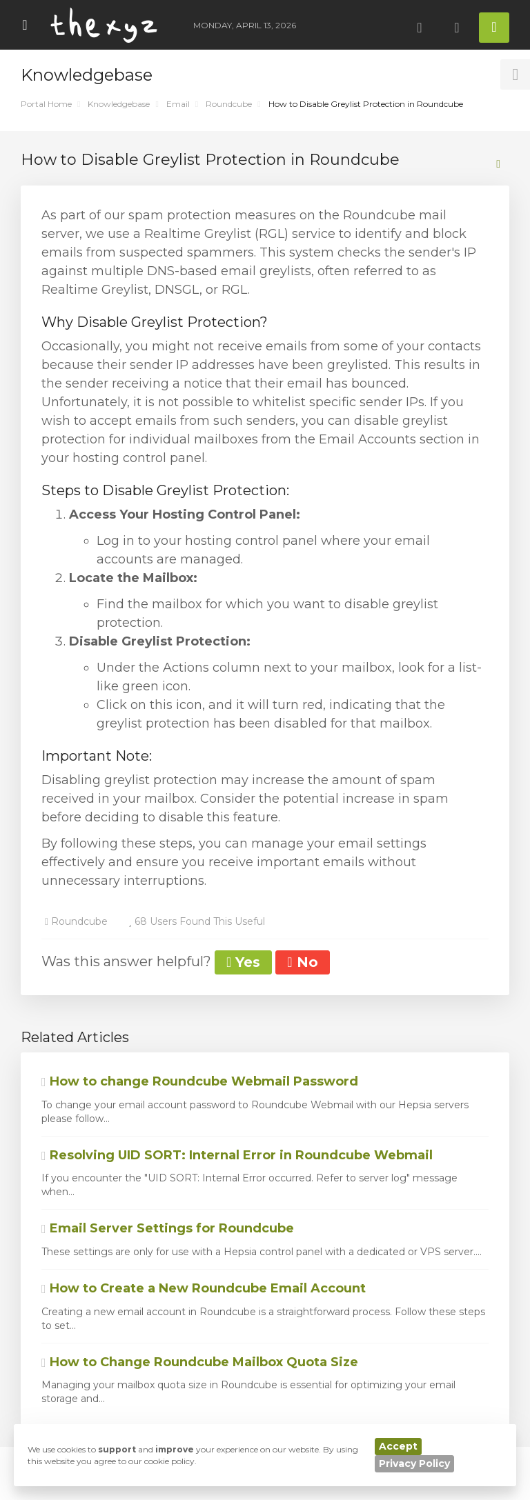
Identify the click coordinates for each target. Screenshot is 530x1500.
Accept (398, 1446)
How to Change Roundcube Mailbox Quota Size (199, 1362)
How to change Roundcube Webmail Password (199, 1081)
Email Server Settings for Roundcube (167, 1228)
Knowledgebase (119, 104)
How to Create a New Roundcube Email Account (203, 1288)
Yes (243, 962)
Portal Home (46, 104)
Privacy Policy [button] (414, 1463)
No (302, 962)
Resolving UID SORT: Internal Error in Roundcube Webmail (237, 1155)
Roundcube (229, 104)
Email (178, 104)
